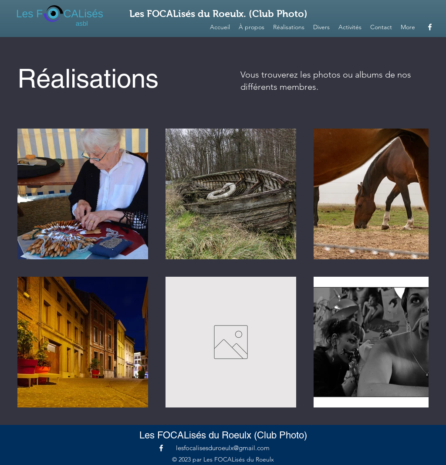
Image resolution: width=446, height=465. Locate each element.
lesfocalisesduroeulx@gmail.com (223, 448)
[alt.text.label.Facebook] (430, 27)
